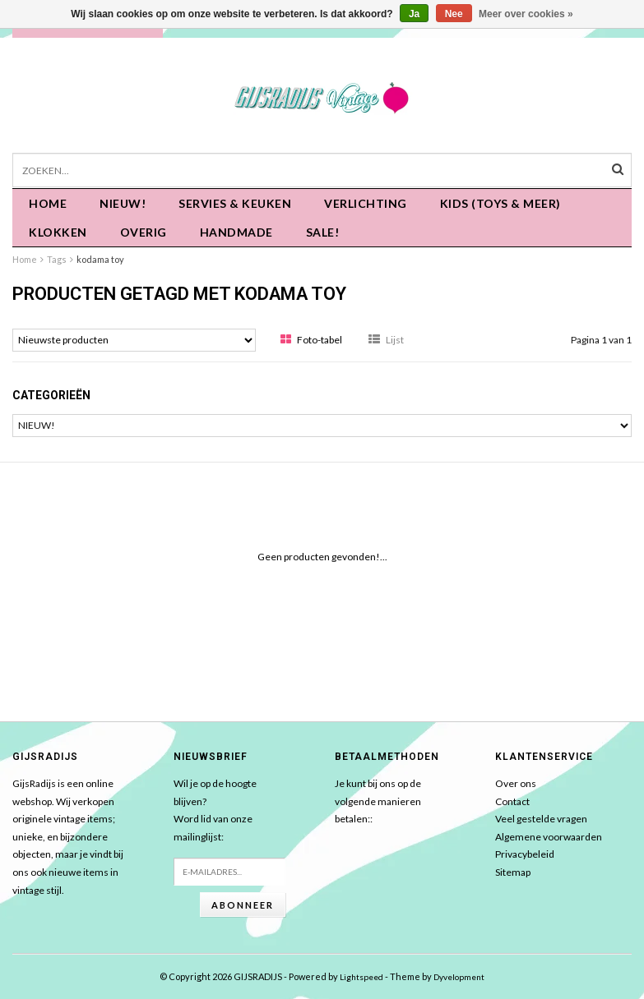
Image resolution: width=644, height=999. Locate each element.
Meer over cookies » (526, 14)
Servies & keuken (234, 203)
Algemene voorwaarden (548, 837)
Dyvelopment (458, 977)
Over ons (515, 783)
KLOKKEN (58, 232)
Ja (414, 14)
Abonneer (242, 905)
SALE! (323, 232)
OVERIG (143, 232)
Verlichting (365, 203)
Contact (512, 801)
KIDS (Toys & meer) (500, 203)
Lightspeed (361, 977)
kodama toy (100, 259)
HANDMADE (236, 232)
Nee (454, 14)
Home (48, 203)
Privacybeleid (524, 854)
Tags (57, 259)
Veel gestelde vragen (541, 819)
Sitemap (512, 872)
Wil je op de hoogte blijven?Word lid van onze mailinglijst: (215, 810)
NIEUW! (123, 203)
